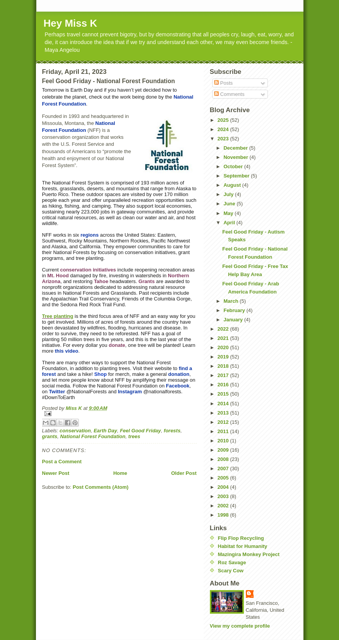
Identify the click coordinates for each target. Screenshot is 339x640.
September (237, 176)
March (231, 301)
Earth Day (105, 430)
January (233, 320)
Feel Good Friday (140, 430)
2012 (224, 422)
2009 (224, 450)
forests (172, 430)
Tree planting (57, 316)
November (236, 157)
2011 (224, 431)
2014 (224, 403)
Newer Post (56, 473)
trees (134, 436)
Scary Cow (231, 570)
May (229, 213)
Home (120, 473)
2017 (224, 375)
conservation (75, 430)
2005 (224, 478)
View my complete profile (240, 626)
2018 (224, 366)
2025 (224, 120)
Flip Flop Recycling (241, 538)
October (233, 166)
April (229, 222)
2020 (224, 347)
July (229, 194)
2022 (224, 329)
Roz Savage (232, 562)
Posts (223, 83)
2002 (224, 506)
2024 (224, 129)
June (230, 204)
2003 (224, 496)
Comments (229, 94)
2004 (224, 487)
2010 (224, 441)
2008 (224, 459)
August (232, 185)
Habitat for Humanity (242, 546)
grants (50, 436)
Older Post (184, 473)
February (234, 310)
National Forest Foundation (92, 436)
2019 (224, 357)
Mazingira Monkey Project (249, 554)
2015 (224, 394)
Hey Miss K (70, 23)
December (236, 148)
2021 (224, 338)
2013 (224, 413)
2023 (224, 139)
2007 (224, 468)
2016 (224, 384)
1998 (224, 515)
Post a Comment (62, 461)
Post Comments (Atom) (100, 487)
